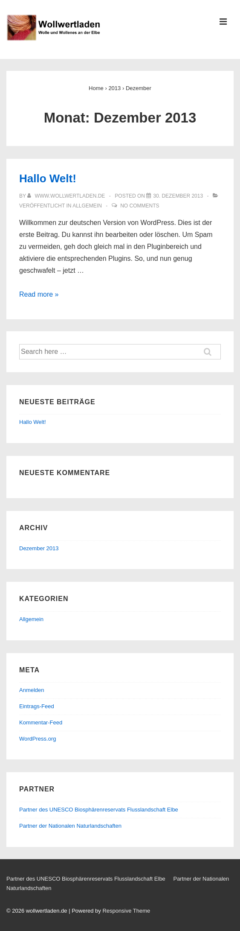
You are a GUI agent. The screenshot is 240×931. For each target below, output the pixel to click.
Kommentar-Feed (40, 722)
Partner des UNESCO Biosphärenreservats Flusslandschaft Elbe (98, 809)
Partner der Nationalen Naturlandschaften (70, 826)
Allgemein (87, 206)
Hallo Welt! (47, 178)
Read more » (39, 294)
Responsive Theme (126, 911)
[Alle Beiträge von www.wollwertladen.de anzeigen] (67, 196)
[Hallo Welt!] (178, 196)
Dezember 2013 (39, 548)
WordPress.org (37, 738)
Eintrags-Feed (36, 706)
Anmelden (31, 690)
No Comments (139, 206)
